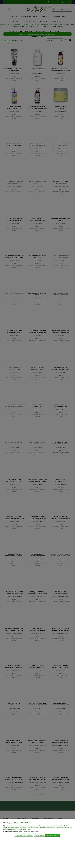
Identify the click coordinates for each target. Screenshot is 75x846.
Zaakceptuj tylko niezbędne (24, 835)
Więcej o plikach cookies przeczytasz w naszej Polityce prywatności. (21, 831)
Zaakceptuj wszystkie (53, 835)
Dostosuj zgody (39, 835)
